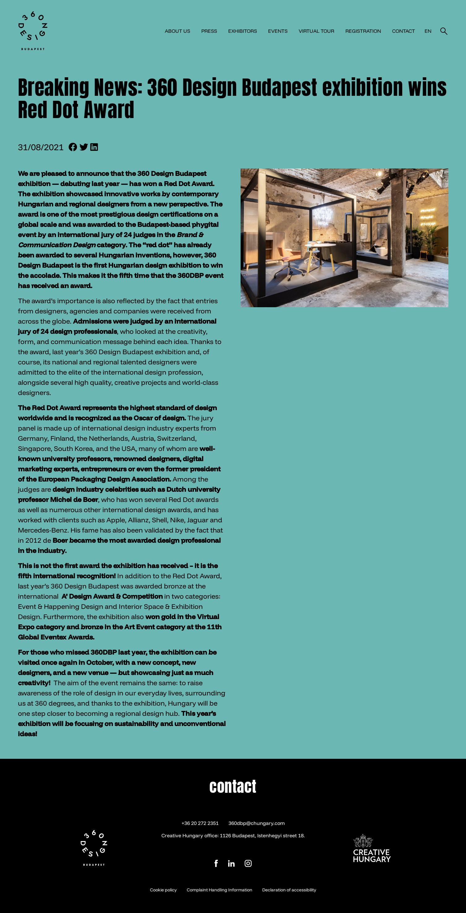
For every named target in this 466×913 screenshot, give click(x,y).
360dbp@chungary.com (257, 823)
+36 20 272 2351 (200, 823)
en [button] (428, 31)
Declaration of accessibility (289, 890)
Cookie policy (163, 890)
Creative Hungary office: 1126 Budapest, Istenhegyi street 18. (233, 835)
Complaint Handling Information (219, 890)
